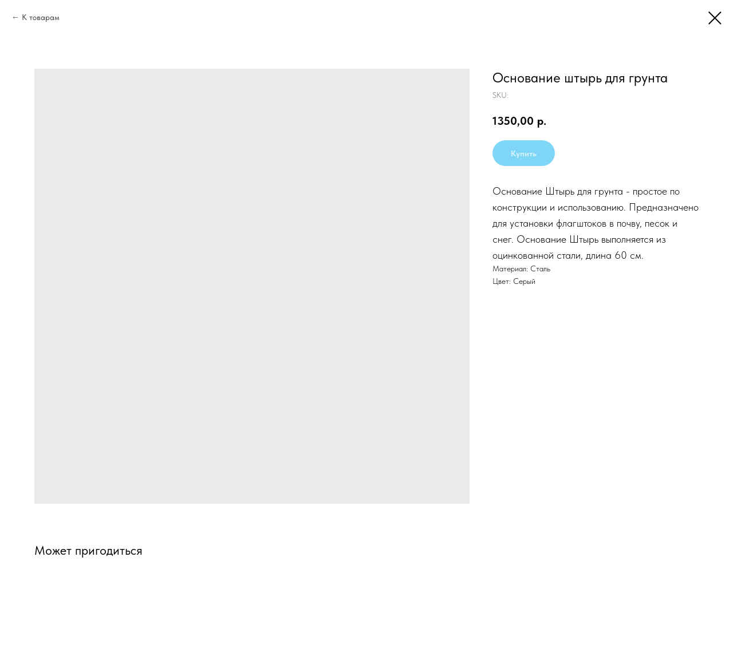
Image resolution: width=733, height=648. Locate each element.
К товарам (41, 17)
